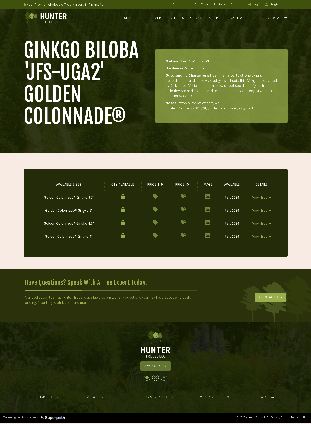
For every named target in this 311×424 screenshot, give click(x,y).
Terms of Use (299, 418)
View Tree (261, 197)
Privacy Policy (280, 418)
